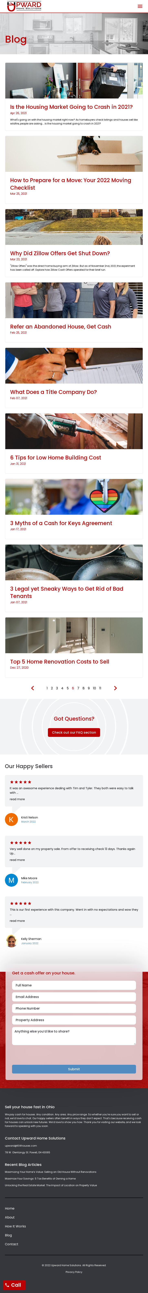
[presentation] (43, 1057)
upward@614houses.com (21, 1145)
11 (100, 688)
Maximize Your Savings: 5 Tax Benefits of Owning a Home (40, 1178)
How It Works (15, 1226)
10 (94, 688)
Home (9, 1208)
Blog (8, 1235)
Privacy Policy (74, 1272)
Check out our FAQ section (74, 732)
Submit (74, 1069)
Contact (11, 1244)
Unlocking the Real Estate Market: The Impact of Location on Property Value (51, 1185)
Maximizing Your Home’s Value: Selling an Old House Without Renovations (50, 1172)
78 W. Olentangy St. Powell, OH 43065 (27, 1152)
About (10, 1217)
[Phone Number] (74, 1008)
